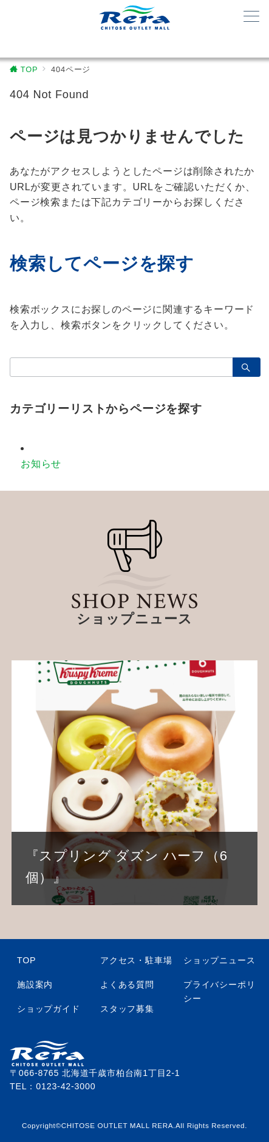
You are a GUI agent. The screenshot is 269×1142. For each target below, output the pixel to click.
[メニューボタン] (251, 17)
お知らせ (41, 464)
